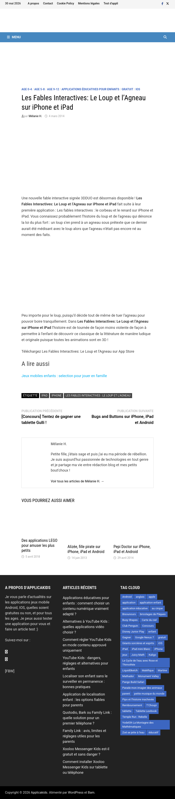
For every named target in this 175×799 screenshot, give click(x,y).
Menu (14, 37)
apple (152, 596)
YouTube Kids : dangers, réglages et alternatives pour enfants (85, 663)
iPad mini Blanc (141, 648)
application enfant (150, 602)
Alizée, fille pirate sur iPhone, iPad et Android (86, 549)
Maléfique (148, 670)
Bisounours (129, 614)
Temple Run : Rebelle (134, 716)
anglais (140, 596)
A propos (33, 3)
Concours (148, 625)
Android (127, 596)
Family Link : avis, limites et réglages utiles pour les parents (84, 736)
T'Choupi (151, 705)
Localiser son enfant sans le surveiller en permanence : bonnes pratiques (85, 681)
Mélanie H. (35, 116)
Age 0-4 (26, 89)
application (129, 602)
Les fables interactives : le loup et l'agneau (98, 395)
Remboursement (132, 705)
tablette (126, 711)
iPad (44, 395)
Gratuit (127, 89)
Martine (162, 670)
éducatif (153, 732)
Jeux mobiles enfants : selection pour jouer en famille (64, 376)
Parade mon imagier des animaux (142, 687)
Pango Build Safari (133, 682)
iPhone (57, 395)
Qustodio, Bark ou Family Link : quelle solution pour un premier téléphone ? (87, 717)
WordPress (76, 792)
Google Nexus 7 (144, 637)
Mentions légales (88, 3)
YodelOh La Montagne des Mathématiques (137, 724)
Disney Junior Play (133, 631)
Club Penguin (130, 625)
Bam (91, 792)
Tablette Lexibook (146, 711)
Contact (48, 3)
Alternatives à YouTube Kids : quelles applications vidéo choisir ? (86, 626)
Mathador (128, 676)
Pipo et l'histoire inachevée (138, 699)
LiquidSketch (130, 670)
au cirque (157, 608)
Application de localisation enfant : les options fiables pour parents (84, 699)
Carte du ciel (149, 619)
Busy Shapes (130, 619)
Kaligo (152, 654)
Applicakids (39, 792)
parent (126, 693)
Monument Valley (148, 676)
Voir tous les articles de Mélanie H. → (77, 481)
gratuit (162, 637)
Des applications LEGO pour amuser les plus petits (39, 545)
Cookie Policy (65, 3)
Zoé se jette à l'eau (133, 732)
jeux (124, 654)
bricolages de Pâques (152, 614)
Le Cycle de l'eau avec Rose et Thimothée (140, 662)
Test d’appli (111, 3)
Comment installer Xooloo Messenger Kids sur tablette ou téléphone (85, 767)
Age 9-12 (53, 89)
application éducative (135, 608)
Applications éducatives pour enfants (90, 89)
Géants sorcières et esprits (138, 643)
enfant (152, 631)
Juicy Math (138, 654)
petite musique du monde (149, 693)
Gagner (126, 637)
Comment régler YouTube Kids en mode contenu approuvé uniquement (87, 644)
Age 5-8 (39, 89)
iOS (138, 89)
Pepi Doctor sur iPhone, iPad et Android (131, 549)
